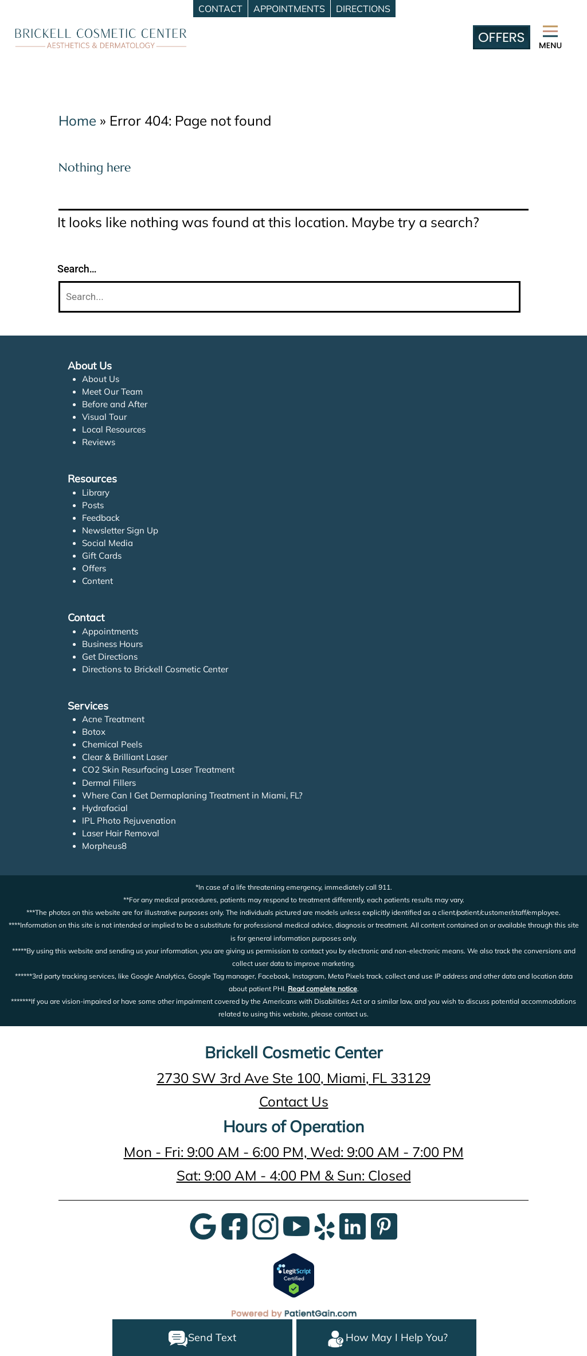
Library (95, 492)
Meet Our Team (112, 391)
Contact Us (293, 1101)
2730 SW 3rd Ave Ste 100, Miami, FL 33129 (293, 1077)
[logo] (101, 37)
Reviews (98, 442)
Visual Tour (104, 416)
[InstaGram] (265, 1225)
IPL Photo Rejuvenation (129, 820)
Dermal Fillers (109, 782)
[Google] (203, 1225)
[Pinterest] (384, 1225)
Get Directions (110, 656)
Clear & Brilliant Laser (124, 756)
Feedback (101, 517)
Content (97, 580)
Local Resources (114, 429)
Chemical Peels (112, 744)
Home (77, 120)
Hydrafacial (105, 807)
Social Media (107, 542)
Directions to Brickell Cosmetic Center (155, 669)
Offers (94, 568)
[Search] (289, 297)
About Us (100, 378)
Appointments (110, 631)
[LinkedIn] (352, 1225)
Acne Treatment (113, 719)
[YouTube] (296, 1225)
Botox (93, 731)
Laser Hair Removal (120, 833)
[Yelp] (324, 1225)
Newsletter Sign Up (120, 530)
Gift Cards (102, 555)
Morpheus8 (104, 845)
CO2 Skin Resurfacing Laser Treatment (158, 769)
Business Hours (112, 643)
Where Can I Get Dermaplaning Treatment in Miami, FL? (192, 795)
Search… (77, 269)
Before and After (114, 404)
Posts (93, 505)
